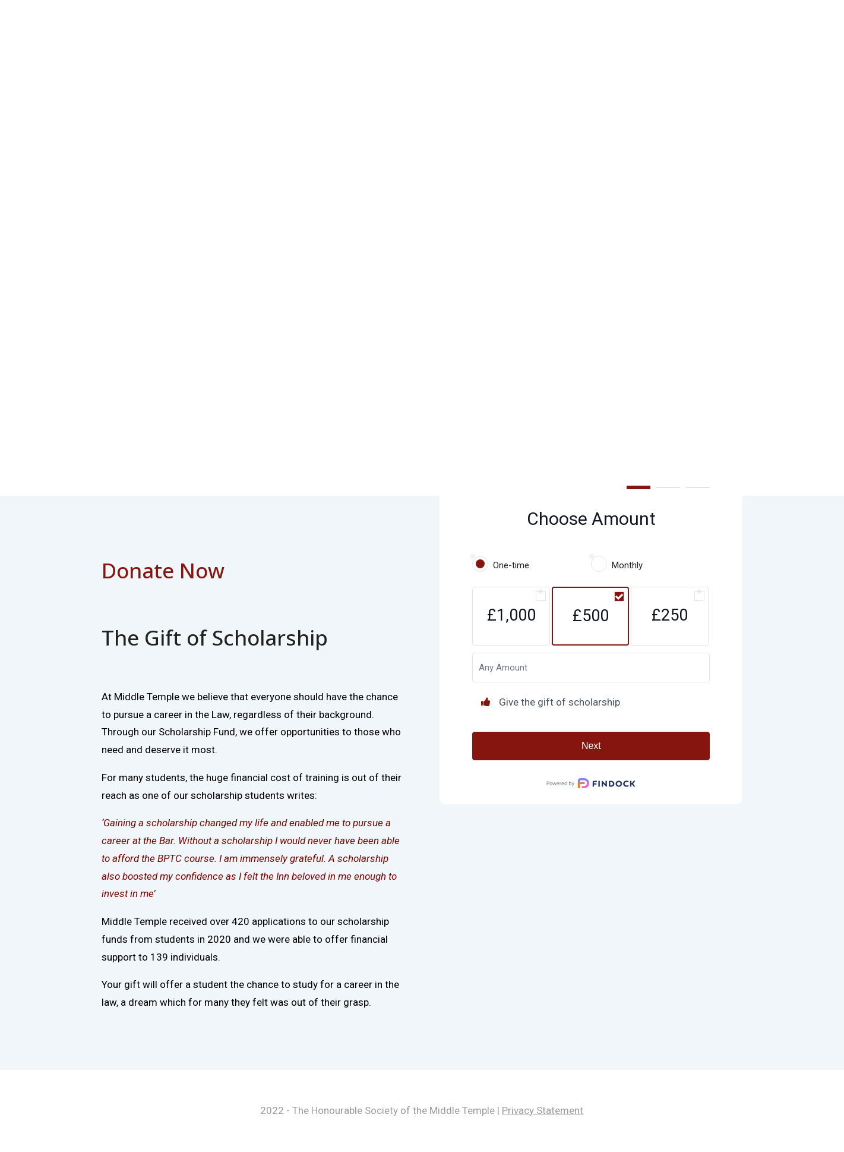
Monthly (627, 565)
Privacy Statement (542, 1110)
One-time (511, 565)
